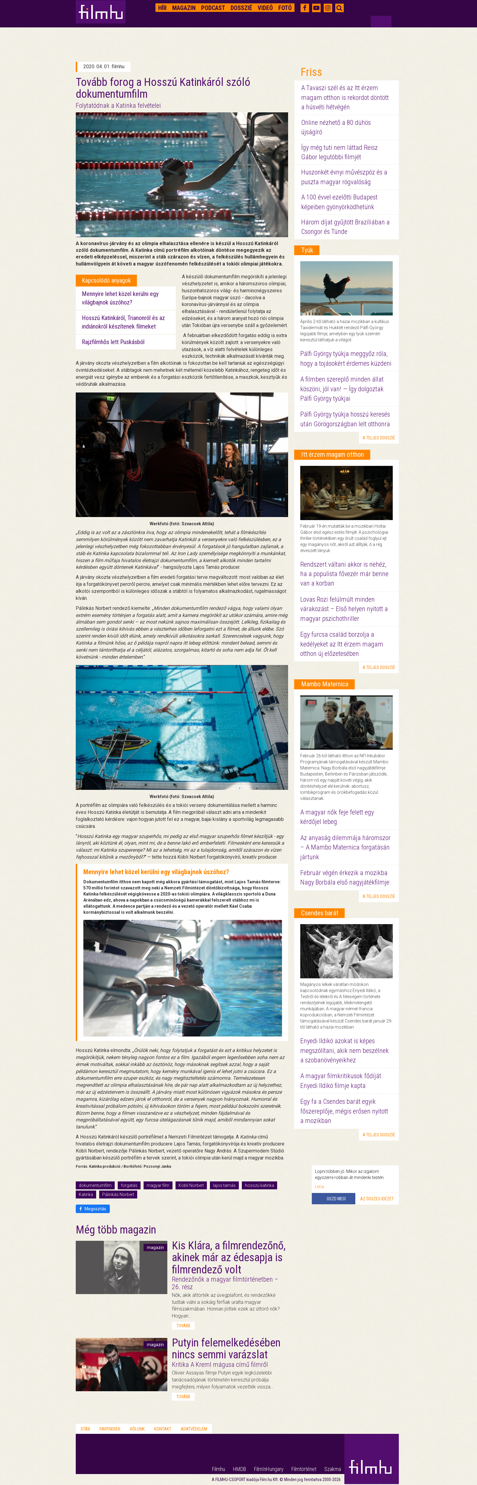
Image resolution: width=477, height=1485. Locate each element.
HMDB (239, 1469)
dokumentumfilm (95, 1185)
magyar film (158, 1185)
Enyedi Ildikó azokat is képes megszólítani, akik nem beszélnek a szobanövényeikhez (344, 1050)
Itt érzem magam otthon (332, 454)
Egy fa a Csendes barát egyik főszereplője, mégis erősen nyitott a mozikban (344, 1111)
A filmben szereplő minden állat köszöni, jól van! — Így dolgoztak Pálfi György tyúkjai (342, 388)
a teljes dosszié (379, 437)
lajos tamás (224, 1185)
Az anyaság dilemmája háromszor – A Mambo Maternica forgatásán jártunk (345, 847)
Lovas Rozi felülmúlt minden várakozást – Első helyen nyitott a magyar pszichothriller (344, 609)
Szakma (332, 1469)
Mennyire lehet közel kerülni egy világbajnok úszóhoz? (156, 872)
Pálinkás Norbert (118, 1194)
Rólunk (137, 1429)
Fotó (285, 8)
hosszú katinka (259, 1185)
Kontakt (162, 1429)
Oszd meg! (336, 1198)
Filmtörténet (303, 1469)
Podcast (213, 8)
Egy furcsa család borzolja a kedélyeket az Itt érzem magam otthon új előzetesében (341, 644)
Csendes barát (319, 913)
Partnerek (109, 1429)
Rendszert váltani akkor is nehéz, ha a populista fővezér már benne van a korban (344, 574)
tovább (183, 1325)
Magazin (184, 8)
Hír (162, 8)
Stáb (85, 1429)
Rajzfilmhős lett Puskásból (113, 342)
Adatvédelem (194, 1429)
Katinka (86, 1194)
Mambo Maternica (324, 684)
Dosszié (241, 8)
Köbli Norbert (191, 1185)
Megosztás (92, 1208)
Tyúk (307, 250)
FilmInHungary (269, 1469)
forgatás (129, 1185)
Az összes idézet (377, 1198)
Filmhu (218, 1469)
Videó (265, 8)
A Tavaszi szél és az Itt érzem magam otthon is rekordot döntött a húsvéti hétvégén (345, 97)
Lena (319, 1186)
